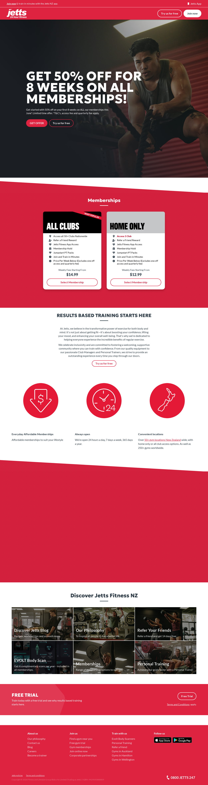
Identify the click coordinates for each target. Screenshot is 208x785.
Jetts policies (17, 775)
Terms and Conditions (178, 704)
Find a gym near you (81, 738)
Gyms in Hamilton (122, 755)
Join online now (79, 751)
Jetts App (194, 3)
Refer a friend (119, 747)
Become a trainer (37, 755)
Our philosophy (36, 738)
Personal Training (122, 742)
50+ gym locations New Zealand (162, 439)
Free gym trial (77, 742)
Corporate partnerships (83, 755)
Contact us (33, 742)
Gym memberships (80, 747)
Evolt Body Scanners (123, 738)
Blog (30, 747)
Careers (31, 751)
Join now (11, 3)
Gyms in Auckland (122, 751)
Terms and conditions (35, 775)
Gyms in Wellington (123, 759)
